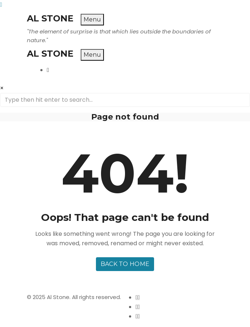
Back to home (125, 264)
